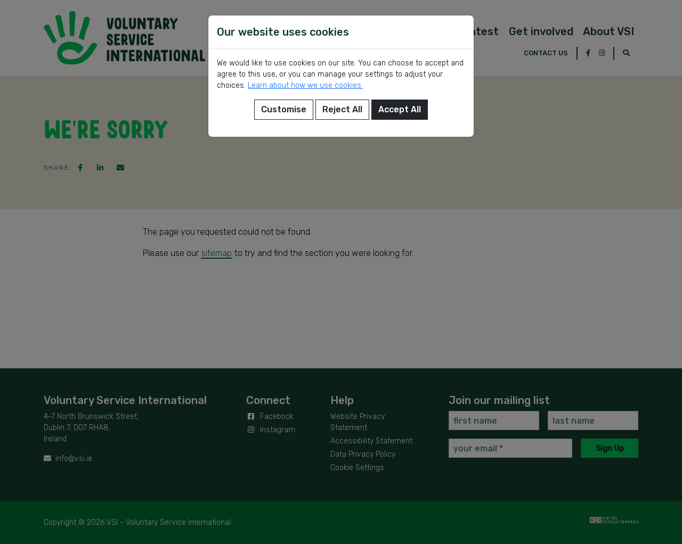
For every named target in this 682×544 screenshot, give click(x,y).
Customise (283, 109)
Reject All (342, 109)
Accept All (399, 109)
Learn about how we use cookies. (305, 85)
